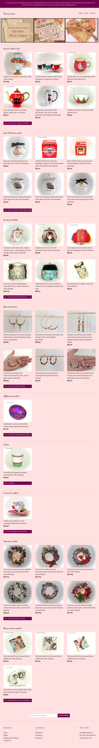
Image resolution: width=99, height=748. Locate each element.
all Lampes (9, 483)
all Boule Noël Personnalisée (18, 210)
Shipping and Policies (11, 738)
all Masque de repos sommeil (17, 700)
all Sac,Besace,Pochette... (16, 297)
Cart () (93, 13)
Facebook (38, 733)
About (86, 13)
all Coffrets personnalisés (17, 434)
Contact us (7, 741)
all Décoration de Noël (15, 618)
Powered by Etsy (86, 738)
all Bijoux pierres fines (15, 386)
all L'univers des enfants (16, 531)
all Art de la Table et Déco (17, 123)
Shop (81, 13)
